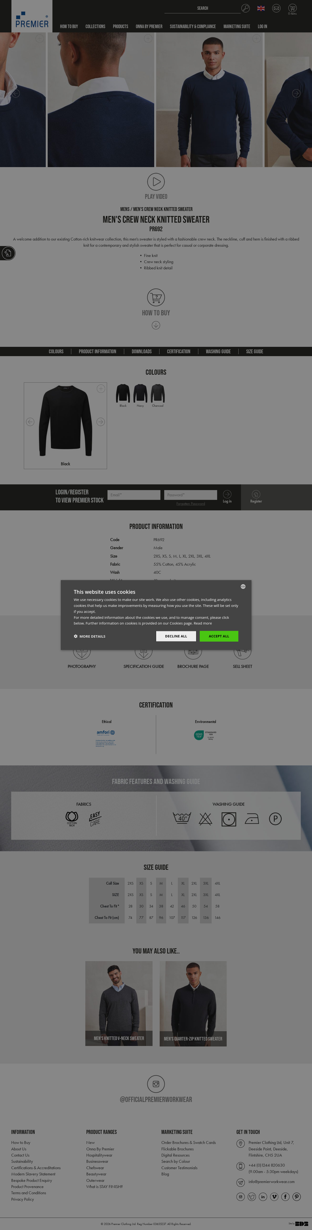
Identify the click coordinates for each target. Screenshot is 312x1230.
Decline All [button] (176, 636)
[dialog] (156, 615)
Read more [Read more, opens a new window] (203, 623)
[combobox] (243, 586)
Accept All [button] (219, 636)
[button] (89, 636)
